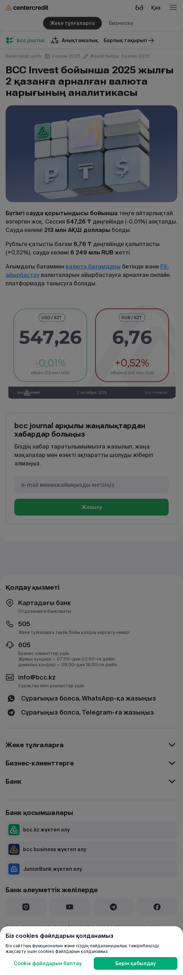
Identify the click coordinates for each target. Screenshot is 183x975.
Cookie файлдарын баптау (48, 963)
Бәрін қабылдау (135, 963)
